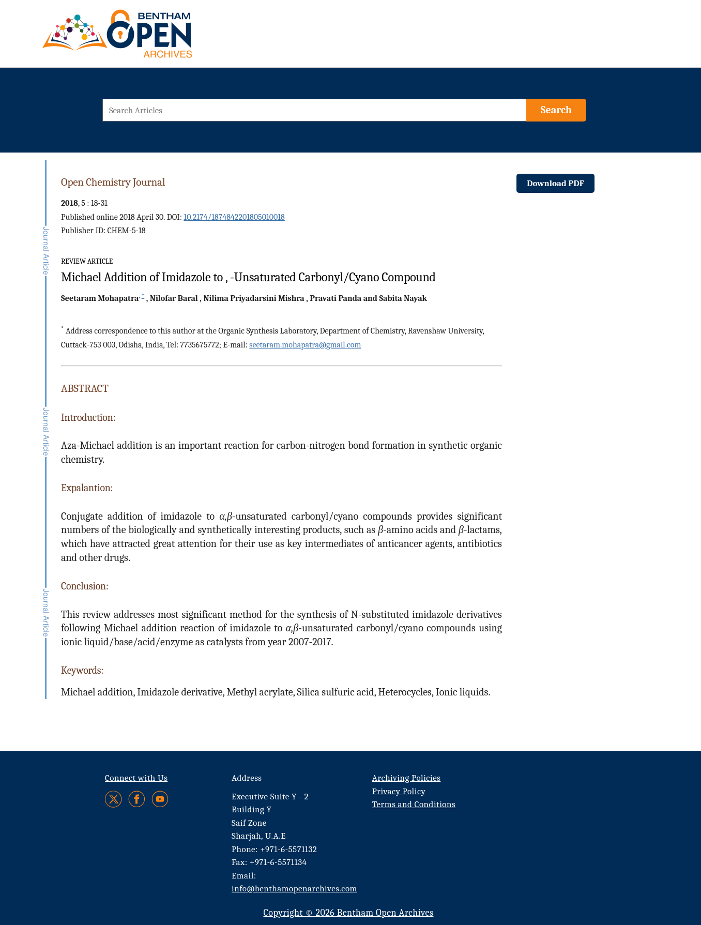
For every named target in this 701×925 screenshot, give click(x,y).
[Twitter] (114, 799)
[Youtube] (160, 799)
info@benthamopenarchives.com (294, 888)
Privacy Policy (398, 791)
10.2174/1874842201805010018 (234, 217)
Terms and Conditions (413, 804)
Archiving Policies (406, 778)
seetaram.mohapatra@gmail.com (305, 345)
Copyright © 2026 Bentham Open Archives (348, 912)
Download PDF (555, 183)
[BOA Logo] (147, 38)
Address (247, 778)
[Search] (556, 110)
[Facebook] (137, 799)
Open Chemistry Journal (113, 182)
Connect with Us (136, 778)
